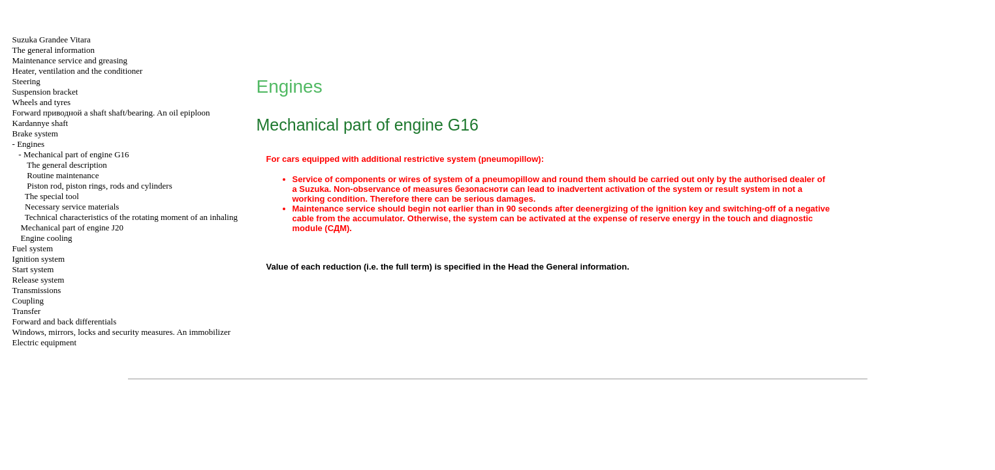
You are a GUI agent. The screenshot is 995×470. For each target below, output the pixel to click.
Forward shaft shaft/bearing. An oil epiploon (111, 113)
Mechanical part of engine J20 (72, 227)
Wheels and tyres (41, 102)
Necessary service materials (72, 207)
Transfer (26, 311)
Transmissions (36, 290)
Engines (30, 144)
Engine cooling (46, 238)
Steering (26, 81)
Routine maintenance (63, 175)
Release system (38, 280)
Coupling (28, 301)
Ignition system (38, 259)
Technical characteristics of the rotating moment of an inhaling (131, 217)
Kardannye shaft (40, 123)
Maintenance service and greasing (70, 60)
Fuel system (32, 248)
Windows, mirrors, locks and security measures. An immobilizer (121, 332)
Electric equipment (44, 342)
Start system (33, 269)
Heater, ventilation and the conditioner (77, 71)
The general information (53, 50)
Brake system (35, 133)
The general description (67, 165)
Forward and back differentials (64, 321)
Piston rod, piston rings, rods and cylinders (99, 186)
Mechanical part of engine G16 (76, 154)
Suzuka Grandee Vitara (51, 39)
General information (586, 267)
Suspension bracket (45, 92)
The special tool (52, 196)
